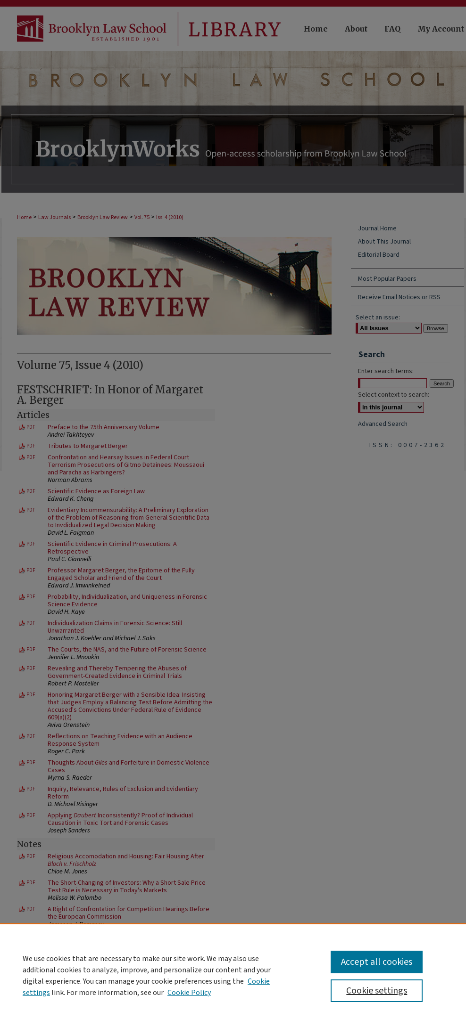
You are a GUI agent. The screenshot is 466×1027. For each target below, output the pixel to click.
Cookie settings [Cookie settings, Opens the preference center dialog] (376, 990)
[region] (233, 975)
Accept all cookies (376, 962)
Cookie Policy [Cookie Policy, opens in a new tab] (189, 992)
